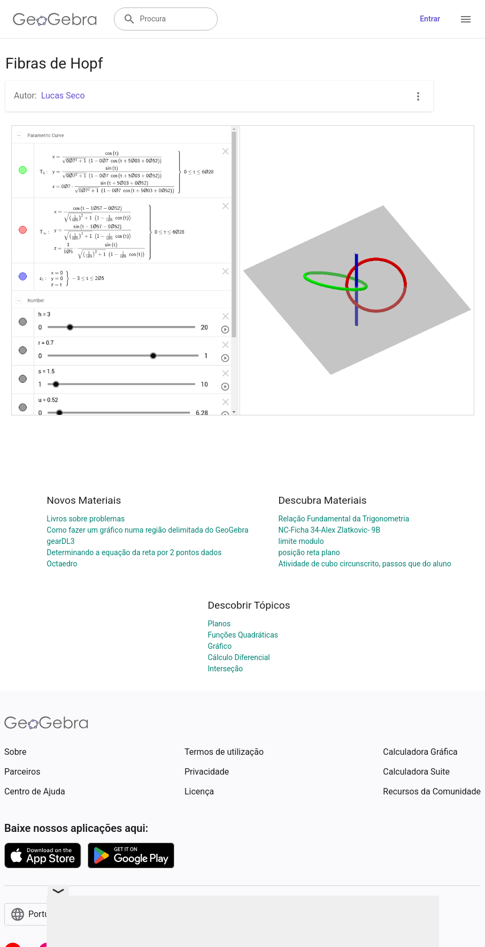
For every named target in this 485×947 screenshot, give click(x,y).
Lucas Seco (63, 95)
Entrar (430, 18)
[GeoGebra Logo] (55, 19)
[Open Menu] (465, 19)
